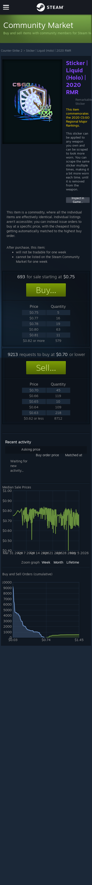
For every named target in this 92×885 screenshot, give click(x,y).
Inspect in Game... (78, 200)
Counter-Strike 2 (11, 50)
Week (46, 562)
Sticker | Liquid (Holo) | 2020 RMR (48, 50)
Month (58, 562)
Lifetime (72, 562)
